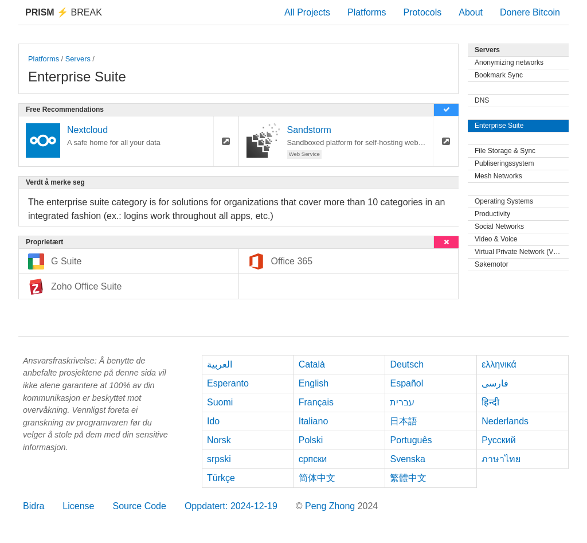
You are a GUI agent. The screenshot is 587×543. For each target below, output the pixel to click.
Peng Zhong (331, 506)
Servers (78, 58)
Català (312, 364)
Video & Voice (496, 239)
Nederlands (505, 421)
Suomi (220, 402)
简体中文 (317, 478)
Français (316, 402)
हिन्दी (490, 402)
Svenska (407, 459)
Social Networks (499, 226)
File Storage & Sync (505, 151)
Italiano (313, 421)
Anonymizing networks (509, 62)
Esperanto (228, 383)
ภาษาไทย (501, 459)
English (313, 383)
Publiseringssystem (504, 163)
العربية (219, 364)
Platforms (366, 12)
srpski (219, 459)
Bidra (33, 506)
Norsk (219, 440)
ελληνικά (499, 364)
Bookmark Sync (499, 75)
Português (411, 440)
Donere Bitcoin (530, 12)
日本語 (403, 421)
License (78, 506)
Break (63, 12)
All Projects (307, 12)
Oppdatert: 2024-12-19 (231, 506)
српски (313, 459)
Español (406, 383)
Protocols (423, 12)
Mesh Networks (498, 176)
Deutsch (407, 364)
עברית (402, 402)
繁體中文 (408, 478)
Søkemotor (491, 264)
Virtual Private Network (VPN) (520, 252)
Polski (311, 440)
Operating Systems (504, 201)
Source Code (139, 506)
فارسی (495, 383)
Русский (498, 440)
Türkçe (221, 478)
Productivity (492, 214)
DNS (482, 100)
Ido (213, 421)
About (471, 12)
